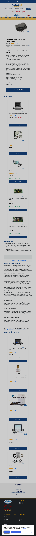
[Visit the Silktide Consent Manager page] (31, 532)
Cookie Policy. (23, 528)
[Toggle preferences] (24, 532)
